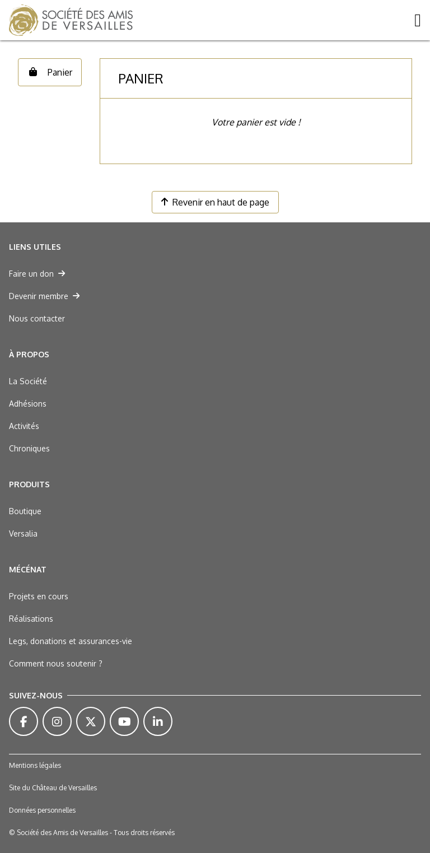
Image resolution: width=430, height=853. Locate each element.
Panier (49, 72)
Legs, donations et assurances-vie (70, 641)
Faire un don (37, 273)
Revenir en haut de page (215, 202)
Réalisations (31, 618)
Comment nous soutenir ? (55, 663)
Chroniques (29, 448)
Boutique (25, 511)
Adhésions (27, 403)
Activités (24, 426)
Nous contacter (37, 318)
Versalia (23, 533)
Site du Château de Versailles (53, 788)
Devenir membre (44, 296)
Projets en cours (38, 596)
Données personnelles (42, 810)
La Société (28, 381)
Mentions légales (35, 765)
